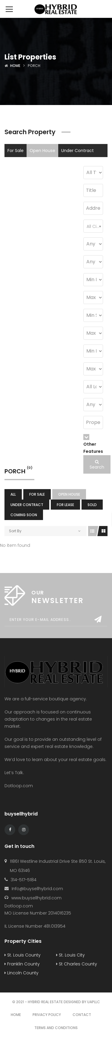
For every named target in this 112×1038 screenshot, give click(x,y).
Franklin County (22, 964)
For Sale (15, 151)
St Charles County (76, 964)
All (13, 494)
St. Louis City (70, 955)
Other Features (93, 444)
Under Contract (77, 151)
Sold (37, 164)
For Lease (17, 164)
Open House (42, 151)
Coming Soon (61, 164)
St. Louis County (22, 955)
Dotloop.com (19, 786)
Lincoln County (21, 973)
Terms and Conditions (56, 1027)
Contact (82, 1014)
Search (97, 465)
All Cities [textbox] (95, 226)
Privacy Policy (47, 1014)
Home (15, 65)
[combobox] (93, 226)
